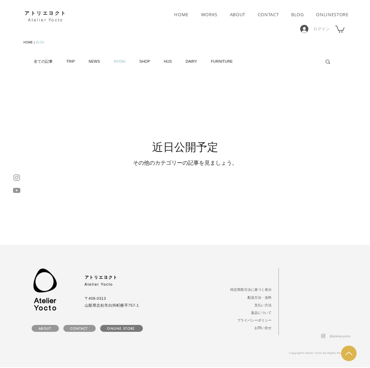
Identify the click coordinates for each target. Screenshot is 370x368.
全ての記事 (43, 61)
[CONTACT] (79, 328)
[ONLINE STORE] (121, 328)
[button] (340, 29)
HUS (168, 61)
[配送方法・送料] (258, 297)
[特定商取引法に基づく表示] (248, 289)
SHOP (144, 61)
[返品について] (260, 312)
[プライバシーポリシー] (253, 320)
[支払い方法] (262, 305)
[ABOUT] (45, 328)
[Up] (349, 353)
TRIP (70, 61)
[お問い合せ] (262, 328)
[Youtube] (16, 190)
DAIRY (191, 61)
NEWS (94, 61)
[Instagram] (16, 177)
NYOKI (120, 61)
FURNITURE (222, 61)
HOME (28, 42)
